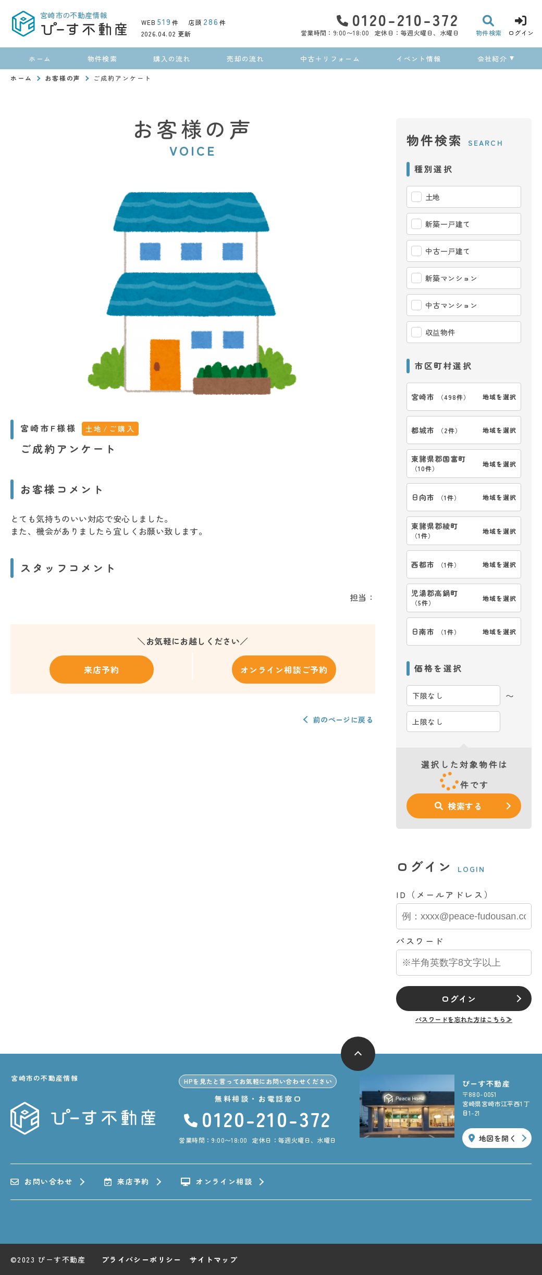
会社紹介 (492, 59)
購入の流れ (172, 59)
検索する (459, 806)
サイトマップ (214, 1259)
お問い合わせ (41, 1182)
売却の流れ (245, 59)
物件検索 (102, 59)
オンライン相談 (216, 1182)
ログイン (458, 998)
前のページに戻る (343, 719)
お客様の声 (63, 77)
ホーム (40, 59)
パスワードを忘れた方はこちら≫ (463, 1019)
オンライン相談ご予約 (284, 669)
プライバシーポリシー (142, 1259)
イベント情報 (418, 59)
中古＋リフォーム (330, 59)
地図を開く (492, 1138)
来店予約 (101, 669)
